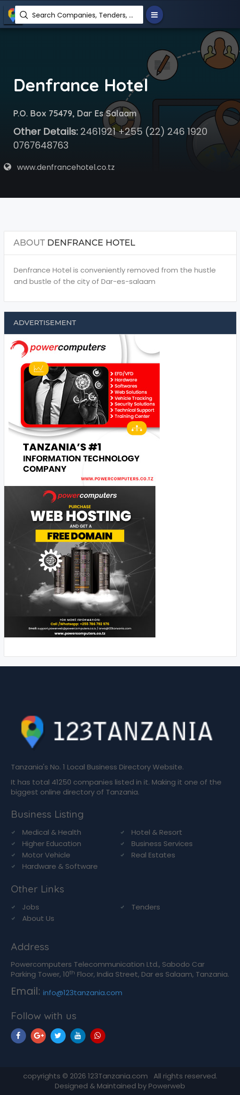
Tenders (145, 907)
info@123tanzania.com (82, 993)
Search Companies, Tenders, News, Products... (84, 15)
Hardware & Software (60, 866)
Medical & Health (51, 832)
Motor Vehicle (46, 855)
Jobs (30, 907)
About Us (38, 918)
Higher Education (51, 843)
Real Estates (153, 855)
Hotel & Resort (156, 832)
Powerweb (166, 1086)
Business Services (162, 843)
